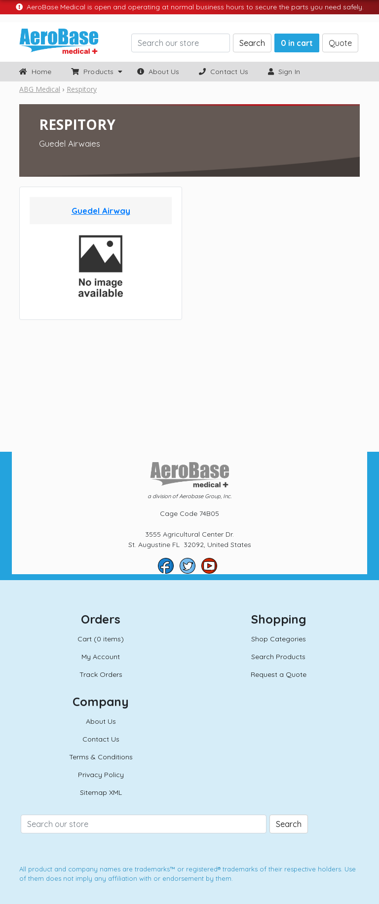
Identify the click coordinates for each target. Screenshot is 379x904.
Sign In (284, 71)
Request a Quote (278, 674)
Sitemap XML (101, 792)
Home (35, 71)
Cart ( (100, 638)
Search (252, 43)
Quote (340, 43)
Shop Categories (278, 638)
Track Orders (100, 674)
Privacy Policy (101, 774)
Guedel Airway (101, 210)
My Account (100, 656)
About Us (158, 71)
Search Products (278, 656)
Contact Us (223, 71)
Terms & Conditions (101, 756)
